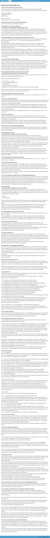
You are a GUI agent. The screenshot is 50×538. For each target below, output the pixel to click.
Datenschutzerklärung (34, 1)
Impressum (25, 1)
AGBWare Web (4, 1)
